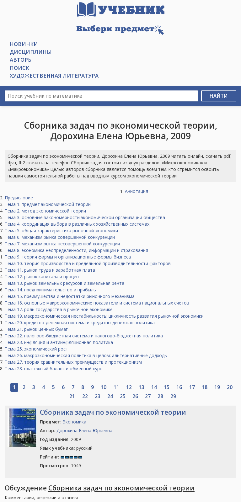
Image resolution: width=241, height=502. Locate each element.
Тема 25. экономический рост (36, 349)
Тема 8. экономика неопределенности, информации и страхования (76, 250)
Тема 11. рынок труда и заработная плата (50, 270)
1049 (60, 466)
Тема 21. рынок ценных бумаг (36, 329)
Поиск (19, 67)
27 (148, 396)
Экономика (74, 422)
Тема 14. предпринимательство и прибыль (50, 290)
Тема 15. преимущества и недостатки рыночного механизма (70, 296)
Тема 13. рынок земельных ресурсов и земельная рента (64, 283)
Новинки (24, 44)
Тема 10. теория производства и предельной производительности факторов (88, 263)
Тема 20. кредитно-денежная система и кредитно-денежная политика (80, 322)
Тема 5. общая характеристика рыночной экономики (61, 230)
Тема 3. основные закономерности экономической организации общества (85, 217)
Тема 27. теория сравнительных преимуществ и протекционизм (73, 362)
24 (110, 396)
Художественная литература (54, 75)
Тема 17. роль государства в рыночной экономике (59, 309)
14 (154, 387)
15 (166, 387)
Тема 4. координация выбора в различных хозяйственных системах (77, 224)
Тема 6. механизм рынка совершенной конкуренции (60, 237)
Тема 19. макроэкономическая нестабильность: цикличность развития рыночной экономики (104, 316)
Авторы (21, 59)
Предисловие (19, 198)
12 (129, 387)
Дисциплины (31, 51)
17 (192, 387)
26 (135, 396)
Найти (219, 96)
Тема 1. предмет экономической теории (48, 204)
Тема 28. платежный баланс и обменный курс (53, 368)
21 (72, 396)
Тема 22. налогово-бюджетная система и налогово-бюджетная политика (84, 336)
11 (116, 387)
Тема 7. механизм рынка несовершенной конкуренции (62, 244)
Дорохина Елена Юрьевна (84, 430)
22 (85, 396)
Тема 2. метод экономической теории (45, 211)
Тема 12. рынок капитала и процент (43, 276)
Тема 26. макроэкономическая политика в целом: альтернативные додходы (86, 355)
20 (230, 387)
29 (173, 396)
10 (103, 387)
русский (66, 448)
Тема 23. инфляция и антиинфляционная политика (59, 342)
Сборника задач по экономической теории (113, 412)
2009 (60, 439)
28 (160, 396)
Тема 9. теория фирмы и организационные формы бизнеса (68, 257)
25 (123, 396)
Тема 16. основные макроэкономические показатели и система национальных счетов (97, 303)
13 (141, 387)
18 (204, 387)
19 (217, 387)
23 (97, 396)
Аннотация (136, 191)
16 (179, 387)
